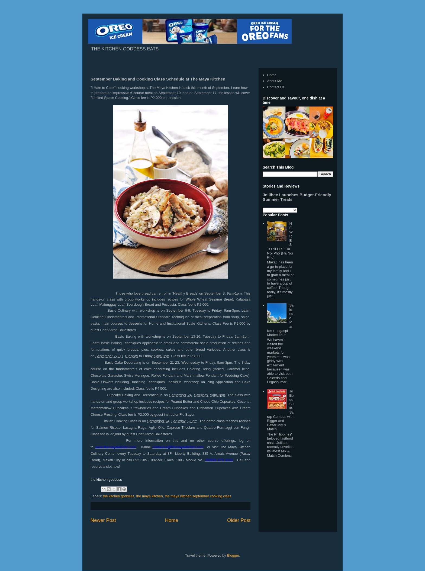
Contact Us (275, 87)
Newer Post (103, 520)
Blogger (233, 555)
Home (171, 520)
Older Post (238, 520)
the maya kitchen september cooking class (198, 496)
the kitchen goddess (118, 496)
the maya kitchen (149, 496)
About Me (274, 81)
